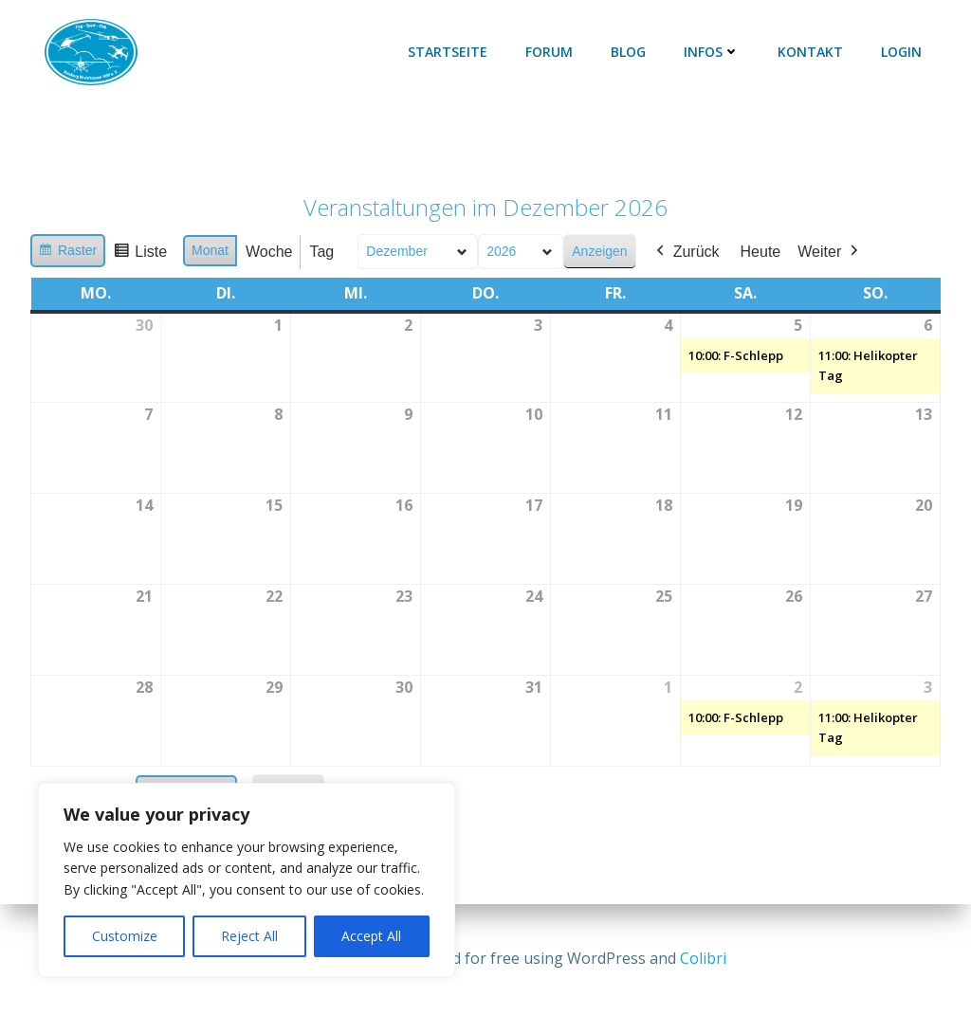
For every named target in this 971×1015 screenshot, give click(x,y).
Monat (210, 250)
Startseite (447, 52)
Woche (269, 252)
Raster (67, 253)
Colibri (703, 958)
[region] (246, 880)
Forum (549, 52)
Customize (124, 936)
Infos (712, 52)
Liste (140, 254)
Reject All (249, 936)
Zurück (686, 252)
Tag (321, 252)
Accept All (371, 936)
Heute (761, 252)
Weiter (829, 252)
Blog (628, 52)
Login (901, 52)
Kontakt (810, 52)
